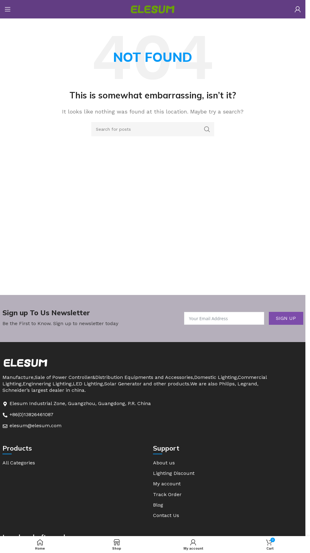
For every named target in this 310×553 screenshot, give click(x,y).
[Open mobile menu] (8, 9)
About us (164, 463)
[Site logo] (153, 9)
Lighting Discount (173, 473)
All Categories (18, 463)
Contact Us (166, 516)
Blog (158, 506)
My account (167, 484)
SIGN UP (286, 318)
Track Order (167, 495)
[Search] (152, 129)
